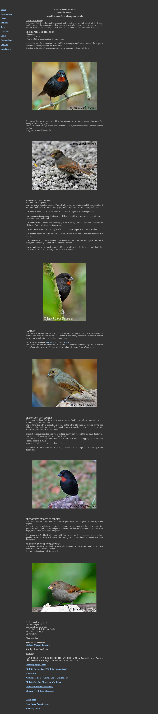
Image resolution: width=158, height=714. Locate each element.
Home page (31, 700)
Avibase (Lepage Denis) (36, 665)
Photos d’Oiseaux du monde (38, 645)
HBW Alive (31, 673)
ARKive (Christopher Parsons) (39, 686)
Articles (4, 23)
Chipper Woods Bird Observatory (41, 691)
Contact (4, 44)
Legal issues (6, 49)
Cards (3, 18)
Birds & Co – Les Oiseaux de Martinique (44, 682)
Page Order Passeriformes (37, 704)
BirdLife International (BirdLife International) (46, 669)
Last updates (6, 40)
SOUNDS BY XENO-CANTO (59, 342)
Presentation (6, 14)
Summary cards (33, 708)
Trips (3, 27)
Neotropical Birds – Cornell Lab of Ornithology (47, 678)
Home (3, 9)
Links (3, 36)
